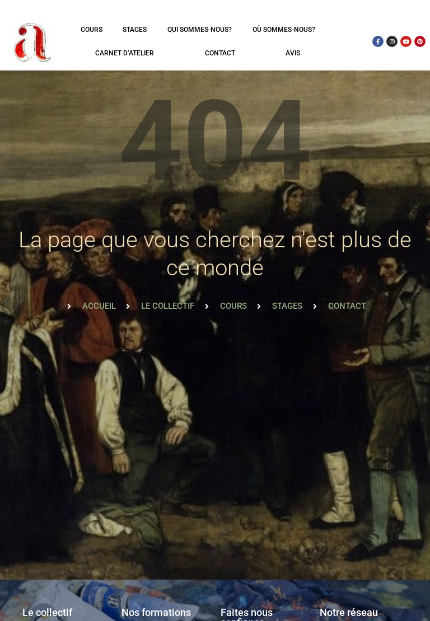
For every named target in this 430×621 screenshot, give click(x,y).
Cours (91, 30)
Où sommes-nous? (284, 30)
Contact (220, 53)
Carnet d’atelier (124, 53)
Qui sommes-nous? (199, 30)
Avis (293, 53)
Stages (135, 30)
